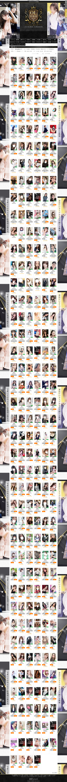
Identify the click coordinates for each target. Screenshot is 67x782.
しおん (14, 423)
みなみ (14, 150)
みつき (53, 406)
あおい (45, 491)
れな (45, 338)
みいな (37, 593)
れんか (30, 644)
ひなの (45, 372)
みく (53, 593)
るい (14, 184)
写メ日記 (49, 40)
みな (21, 82)
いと (45, 542)
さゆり (30, 678)
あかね (22, 491)
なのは (14, 116)
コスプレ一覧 (22, 44)
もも (37, 457)
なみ (21, 627)
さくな (30, 133)
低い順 (28, 51)
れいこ (53, 627)
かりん (53, 184)
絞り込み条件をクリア (18, 49)
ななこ (14, 167)
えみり (30, 525)
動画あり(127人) (43, 49)
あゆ (53, 508)
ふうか (37, 525)
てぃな (30, 99)
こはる (53, 559)
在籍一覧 (44, 40)
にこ (53, 82)
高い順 (31, 51)
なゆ (14, 440)
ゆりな (14, 218)
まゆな (30, 201)
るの (53, 474)
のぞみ (45, 457)
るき (37, 661)
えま (14, 525)
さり (29, 474)
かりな (53, 440)
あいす (14, 491)
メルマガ (54, 42)
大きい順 (41, 51)
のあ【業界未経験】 (30, 406)
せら (45, 389)
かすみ (30, 559)
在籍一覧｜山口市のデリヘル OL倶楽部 (33, 20)
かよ (37, 559)
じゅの (53, 542)
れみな (37, 610)
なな (29, 627)
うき (21, 440)
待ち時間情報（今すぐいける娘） (28, 40)
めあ (53, 338)
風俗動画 (54, 40)
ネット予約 (17, 42)
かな (21, 559)
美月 (45, 167)
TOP (12, 40)
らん (45, 627)
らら (29, 116)
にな (45, 65)
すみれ (14, 338)
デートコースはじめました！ (17, 44)
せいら (30, 184)
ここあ (14, 576)
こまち (22, 576)
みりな (30, 610)
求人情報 (49, 42)
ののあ (45, 99)
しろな (45, 150)
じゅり (14, 355)
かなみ (37, 355)
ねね (14, 82)
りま (45, 644)
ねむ (21, 423)
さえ (21, 99)
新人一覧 (38, 40)
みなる (14, 610)
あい (53, 133)
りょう (53, 423)
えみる (45, 474)
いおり (37, 82)
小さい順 (37, 51)
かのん (14, 133)
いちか (37, 542)
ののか (53, 150)
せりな (37, 678)
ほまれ (22, 372)
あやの (30, 508)
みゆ (45, 406)
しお (37, 133)
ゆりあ (30, 167)
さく (21, 65)
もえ (14, 99)
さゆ (21, 678)
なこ (14, 627)
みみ (21, 355)
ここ (14, 406)
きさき (45, 559)
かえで (14, 559)
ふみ (45, 525)
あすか (14, 508)
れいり (14, 644)
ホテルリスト (38, 42)
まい (45, 576)
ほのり (37, 65)
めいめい (29, 593)
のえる (53, 372)
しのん (37, 116)
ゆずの (45, 355)
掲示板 (33, 42)
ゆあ (45, 440)
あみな (30, 491)
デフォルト (18, 51)
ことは (30, 576)
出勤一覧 (33, 40)
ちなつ (14, 372)
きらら (14, 201)
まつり (37, 150)
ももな (53, 610)
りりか (53, 99)
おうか (37, 99)
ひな (29, 542)
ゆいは (22, 457)
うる (37, 474)
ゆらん (37, 389)
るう (29, 661)
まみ (45, 201)
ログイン (44, 776)
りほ (45, 218)
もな (29, 150)
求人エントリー (12, 44)
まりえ (53, 576)
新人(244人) (38, 49)
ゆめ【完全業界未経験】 (53, 389)
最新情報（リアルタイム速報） (17, 40)
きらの (53, 457)
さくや (22, 389)
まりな (14, 593)
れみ (21, 644)
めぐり (22, 593)
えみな (22, 525)
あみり (37, 491)
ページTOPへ (55, 772)
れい (37, 372)
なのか (22, 133)
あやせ (45, 508)
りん (21, 474)
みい (21, 150)
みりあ (37, 218)
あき (37, 201)
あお (45, 184)
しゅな (53, 167)
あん (29, 423)
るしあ (45, 661)
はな (14, 542)
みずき (45, 610)
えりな (30, 218)
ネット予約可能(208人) (50, 49)
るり (37, 423)
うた (21, 406)
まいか (37, 184)
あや (21, 508)
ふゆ (53, 525)
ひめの (22, 542)
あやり (37, 508)
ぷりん (37, 167)
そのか (22, 116)
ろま (21, 661)
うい (53, 678)
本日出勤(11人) (33, 49)
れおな (37, 644)
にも (37, 440)
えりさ (30, 82)
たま (29, 457)
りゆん (14, 661)
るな (53, 65)
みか (14, 474)
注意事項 (44, 42)
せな (53, 116)
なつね (37, 627)
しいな (14, 389)
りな (53, 644)
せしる (22, 201)
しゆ (29, 389)
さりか (45, 423)
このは (53, 355)
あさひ (53, 491)
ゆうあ (22, 184)
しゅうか (45, 678)
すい (29, 338)
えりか (45, 133)
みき (45, 593)
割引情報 (22, 40)
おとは (30, 372)
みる (37, 338)
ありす (30, 65)
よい (29, 440)
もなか (45, 82)
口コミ (22, 42)
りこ (21, 338)
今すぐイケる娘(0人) (27, 49)
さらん (14, 678)
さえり (53, 661)
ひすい (53, 201)
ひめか (53, 218)
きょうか (37, 576)
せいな (37, 406)
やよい (45, 116)
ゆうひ (14, 65)
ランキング (28, 42)
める (21, 167)
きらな (30, 355)
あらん (14, 457)
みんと (22, 610)
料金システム (12, 42)
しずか (22, 218)
